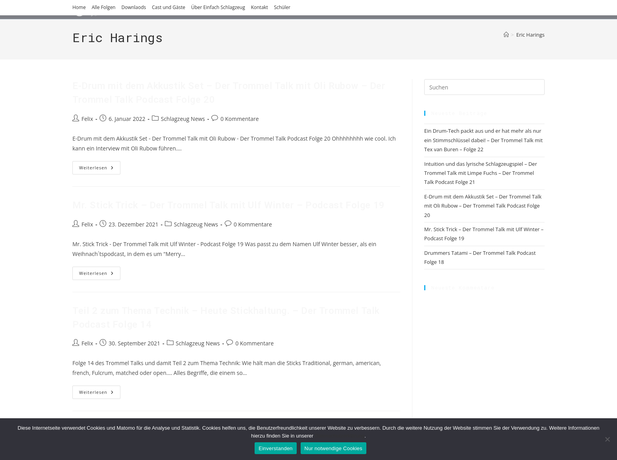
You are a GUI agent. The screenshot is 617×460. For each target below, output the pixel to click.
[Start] (506, 34)
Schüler (282, 7)
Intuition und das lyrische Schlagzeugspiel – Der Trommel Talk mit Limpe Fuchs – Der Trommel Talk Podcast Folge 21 (480, 173)
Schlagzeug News (183, 118)
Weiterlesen (99, 169)
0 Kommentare (239, 118)
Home (79, 7)
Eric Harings (530, 34)
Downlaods (133, 7)
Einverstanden (275, 448)
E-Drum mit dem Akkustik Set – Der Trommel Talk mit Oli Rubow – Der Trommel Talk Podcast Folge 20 (482, 206)
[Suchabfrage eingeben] (484, 87)
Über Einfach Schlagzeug (218, 7)
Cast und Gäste (168, 7)
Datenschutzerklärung (339, 436)
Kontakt (259, 7)
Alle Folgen (104, 7)
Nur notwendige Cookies (333, 448)
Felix (87, 118)
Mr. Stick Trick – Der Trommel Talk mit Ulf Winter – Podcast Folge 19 (228, 205)
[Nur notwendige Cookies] (607, 439)
